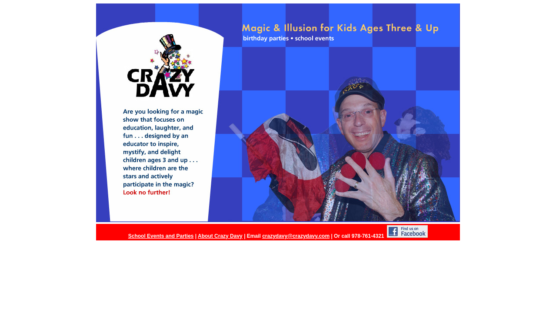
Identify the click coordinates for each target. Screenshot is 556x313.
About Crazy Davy (220, 236)
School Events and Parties (161, 236)
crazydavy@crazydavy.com (296, 236)
